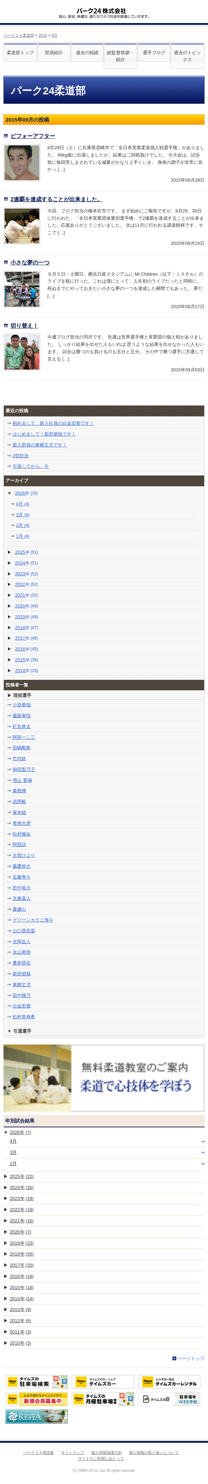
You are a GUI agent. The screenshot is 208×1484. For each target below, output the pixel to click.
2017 (26, 638)
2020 (26, 606)
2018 (26, 627)
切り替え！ (24, 325)
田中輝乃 (22, 995)
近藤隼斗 (22, 877)
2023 (26, 573)
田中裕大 (22, 887)
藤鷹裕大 (22, 866)
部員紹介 (54, 52)
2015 (43, 35)
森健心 (19, 909)
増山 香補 (22, 780)
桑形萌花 (22, 963)
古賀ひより (24, 855)
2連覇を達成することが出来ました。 (56, 199)
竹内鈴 (19, 758)
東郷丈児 (22, 984)
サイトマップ (72, 1452)
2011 (20, 1331)
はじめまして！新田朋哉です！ (44, 434)
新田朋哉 (22, 973)
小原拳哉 (22, 704)
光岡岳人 (22, 941)
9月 (54, 35)
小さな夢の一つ (29, 262)
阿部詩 (19, 844)
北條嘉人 (22, 898)
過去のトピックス (187, 56)
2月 (23, 525)
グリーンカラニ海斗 (33, 920)
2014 (26, 670)
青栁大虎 (22, 823)
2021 (26, 595)
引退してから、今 (31, 466)
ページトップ (191, 1358)
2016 (26, 649)
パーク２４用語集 (38, 1452)
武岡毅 (19, 801)
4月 (23, 504)
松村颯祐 (22, 834)
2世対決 (21, 455)
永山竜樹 (22, 952)
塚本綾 (19, 812)
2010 (20, 1343)
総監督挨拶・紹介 (120, 56)
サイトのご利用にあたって (101, 1458)
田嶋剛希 (22, 747)
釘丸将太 (22, 726)
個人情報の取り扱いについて (154, 1452)
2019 (26, 616)
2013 (20, 1309)
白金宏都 (22, 1006)
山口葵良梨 (24, 930)
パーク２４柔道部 (18, 35)
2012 (20, 1320)
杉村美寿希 (24, 1016)
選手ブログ (154, 52)
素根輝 (19, 790)
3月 (23, 514)
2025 (26, 552)
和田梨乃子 (24, 769)
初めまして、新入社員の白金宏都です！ (53, 423)
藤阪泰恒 (22, 715)
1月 (23, 536)
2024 (26, 563)
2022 (26, 584)
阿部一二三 (24, 737)
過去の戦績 (87, 52)
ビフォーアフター (32, 136)
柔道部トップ (20, 52)
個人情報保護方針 (106, 1452)
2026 (26, 493)
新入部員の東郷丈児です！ (40, 445)
